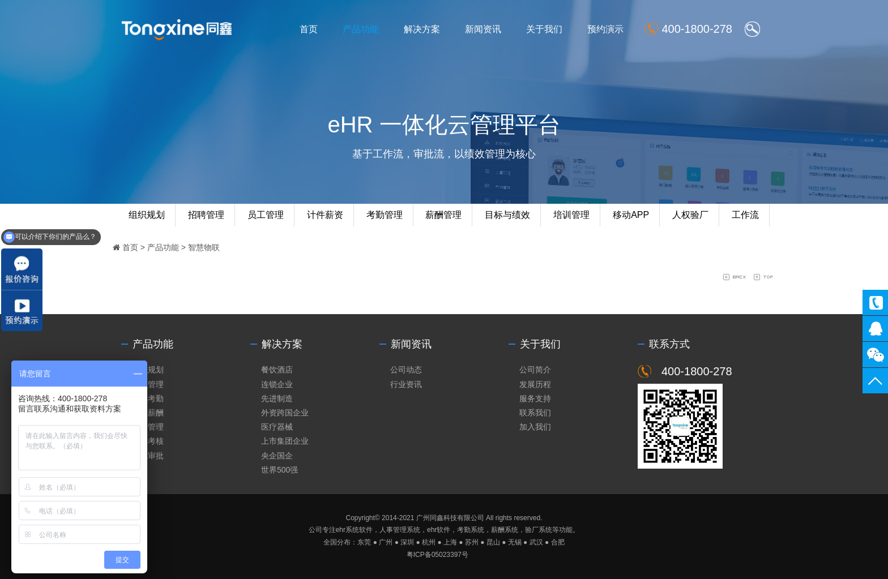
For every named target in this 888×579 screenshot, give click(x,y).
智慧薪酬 (148, 412)
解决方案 (422, 29)
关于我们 (544, 29)
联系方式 (669, 344)
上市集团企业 (285, 440)
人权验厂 (690, 215)
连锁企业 (277, 384)
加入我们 (535, 426)
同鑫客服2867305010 (875, 328)
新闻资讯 (483, 29)
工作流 (745, 215)
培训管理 (571, 215)
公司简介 (535, 369)
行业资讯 (406, 384)
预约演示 (605, 29)
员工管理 (265, 215)
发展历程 (535, 384)
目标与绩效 (507, 215)
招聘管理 (206, 215)
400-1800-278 (875, 302)
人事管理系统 (399, 530)
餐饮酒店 (277, 369)
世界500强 (279, 469)
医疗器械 (277, 426)
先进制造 (277, 398)
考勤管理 (384, 215)
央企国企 (277, 455)
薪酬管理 (443, 215)
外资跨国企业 (285, 412)
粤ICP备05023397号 (437, 555)
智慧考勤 (148, 398)
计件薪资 (325, 215)
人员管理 (148, 384)
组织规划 (147, 215)
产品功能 (361, 29)
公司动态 (406, 369)
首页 (309, 29)
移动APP (631, 215)
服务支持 (535, 398)
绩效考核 (148, 440)
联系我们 (535, 412)
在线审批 (148, 455)
